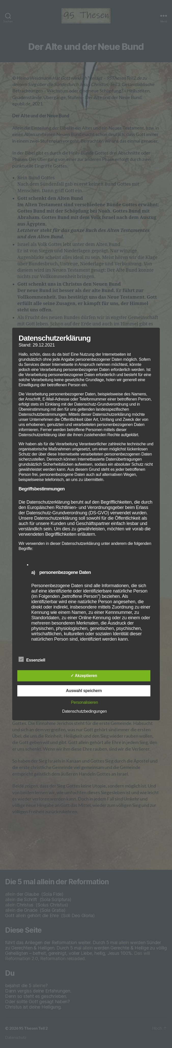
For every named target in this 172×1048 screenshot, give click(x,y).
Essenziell (35, 659)
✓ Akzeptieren (83, 675)
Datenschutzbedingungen (84, 711)
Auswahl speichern (84, 690)
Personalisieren (84, 702)
